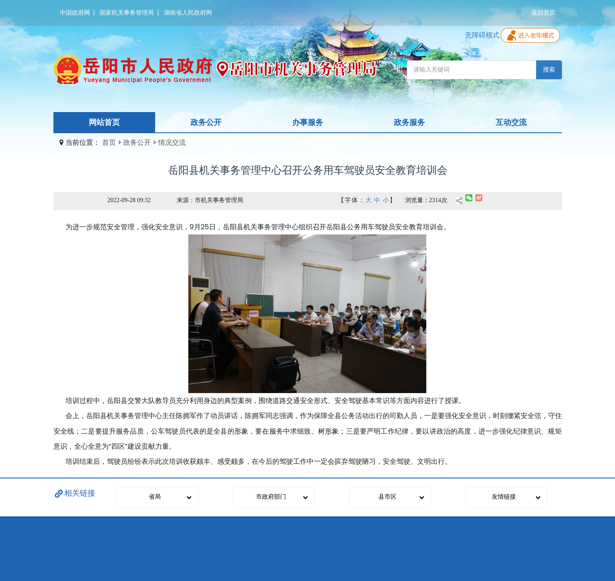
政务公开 (206, 122)
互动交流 (511, 122)
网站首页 (104, 122)
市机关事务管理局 (219, 200)
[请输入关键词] (472, 69)
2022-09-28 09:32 (129, 200)
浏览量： (417, 200)
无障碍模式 (482, 35)
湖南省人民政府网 (188, 12)
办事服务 (307, 122)
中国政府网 (75, 12)
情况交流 (172, 142)
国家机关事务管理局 (127, 12)
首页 (109, 142)
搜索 (549, 69)
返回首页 (543, 12)
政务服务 (409, 122)
